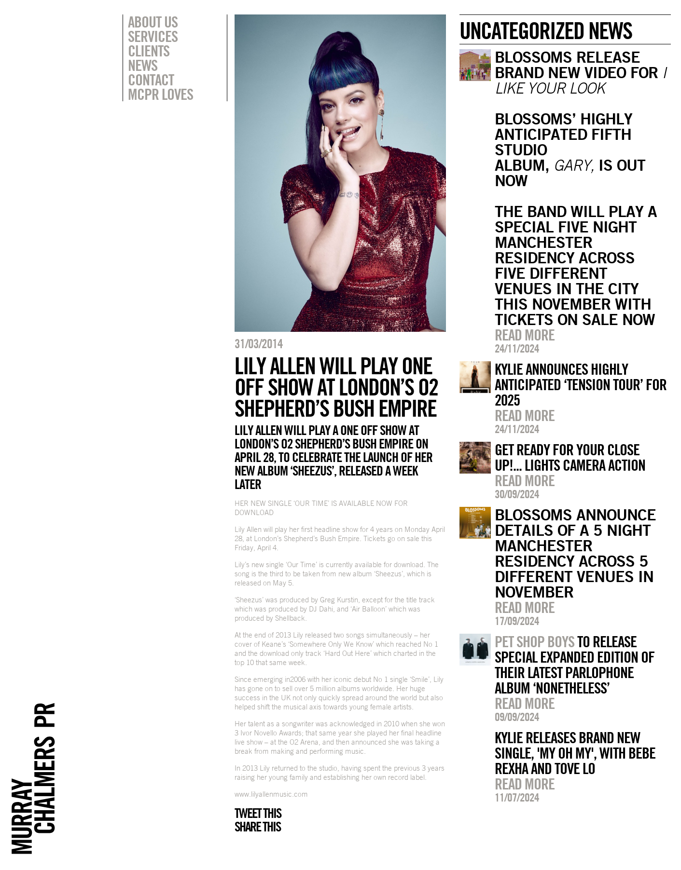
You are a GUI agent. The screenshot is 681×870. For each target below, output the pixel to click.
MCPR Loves (160, 94)
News (142, 65)
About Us (153, 21)
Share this (257, 826)
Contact (151, 79)
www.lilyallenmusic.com (271, 794)
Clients (148, 50)
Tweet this (258, 813)
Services (153, 36)
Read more (525, 334)
